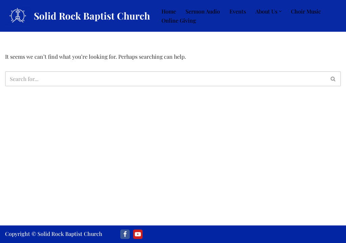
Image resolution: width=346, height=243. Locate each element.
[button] (280, 11)
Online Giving (179, 20)
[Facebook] (125, 234)
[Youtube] (138, 234)
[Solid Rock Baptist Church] (77, 16)
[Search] (165, 78)
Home (169, 11)
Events (237, 11)
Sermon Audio (203, 11)
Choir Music (306, 11)
